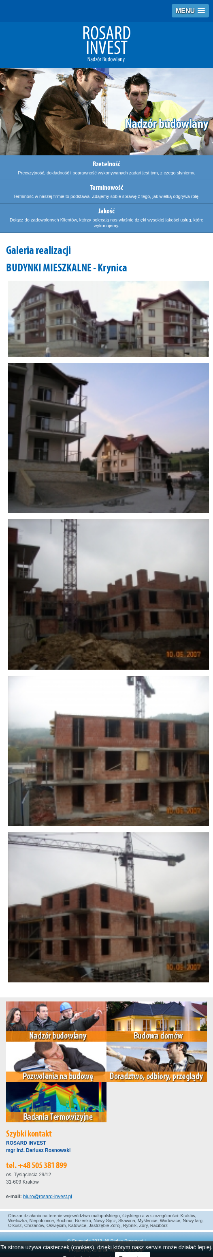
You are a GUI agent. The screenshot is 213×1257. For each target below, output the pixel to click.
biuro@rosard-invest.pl (47, 1196)
